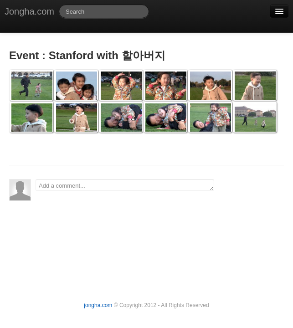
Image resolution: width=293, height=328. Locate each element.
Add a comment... (125, 185)
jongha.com (98, 305)
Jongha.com (29, 11)
